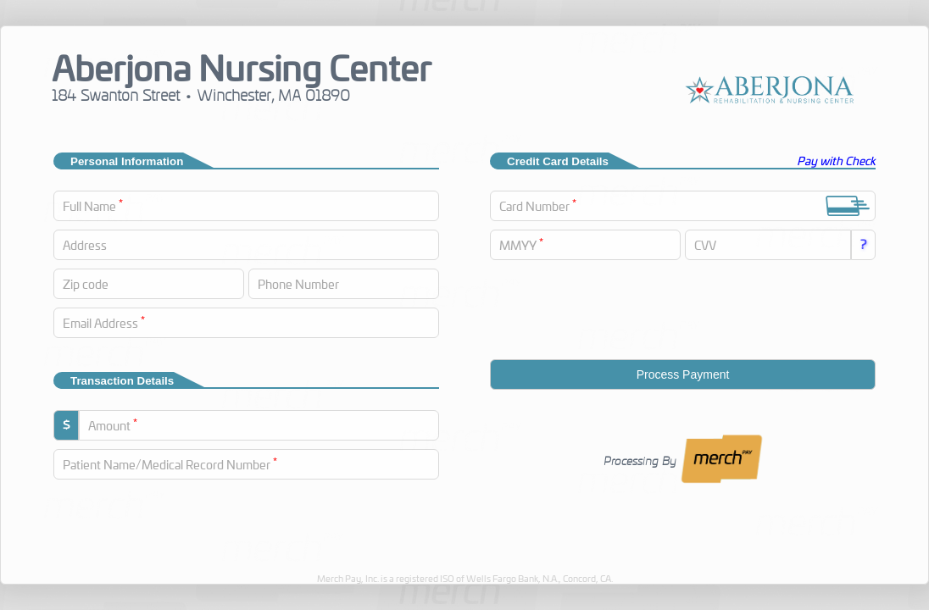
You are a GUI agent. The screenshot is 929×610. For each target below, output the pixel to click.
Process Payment (683, 374)
